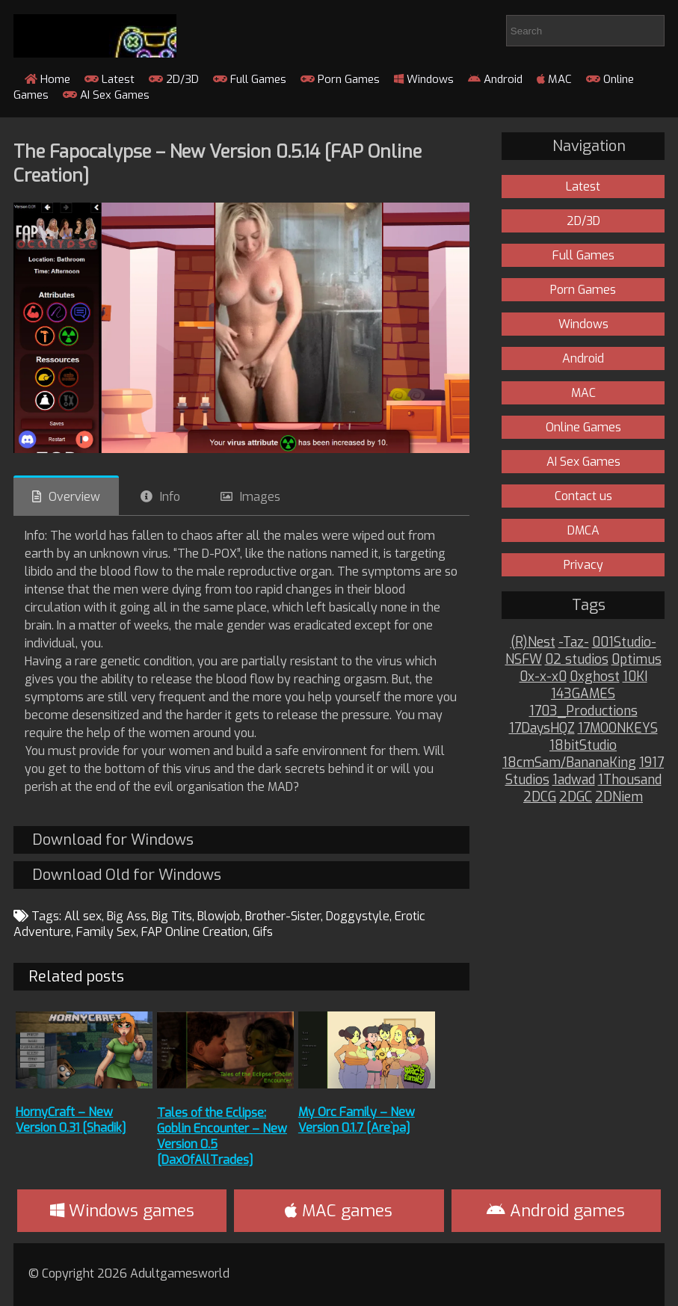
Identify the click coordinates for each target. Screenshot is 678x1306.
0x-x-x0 (543, 677)
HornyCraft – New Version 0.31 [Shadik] (71, 1120)
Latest (109, 79)
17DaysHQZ (542, 728)
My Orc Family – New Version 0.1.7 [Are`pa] (356, 1120)
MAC (554, 79)
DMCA (583, 530)
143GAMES (583, 694)
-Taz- (573, 642)
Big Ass (127, 916)
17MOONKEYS (618, 728)
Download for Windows (113, 840)
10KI (635, 677)
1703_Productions (583, 711)
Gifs (263, 932)
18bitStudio (583, 745)
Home (47, 79)
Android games (556, 1211)
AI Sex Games (106, 94)
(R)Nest (533, 642)
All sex (83, 916)
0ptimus (636, 659)
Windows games (122, 1211)
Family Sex (106, 932)
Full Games (249, 79)
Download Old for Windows (126, 875)
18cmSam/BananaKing (569, 762)
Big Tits (172, 916)
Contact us (583, 496)
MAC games (338, 1211)
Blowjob (218, 916)
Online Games (583, 427)
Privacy (583, 565)
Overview (74, 497)
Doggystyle (357, 916)
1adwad (573, 780)
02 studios (576, 659)
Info (170, 497)
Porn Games (340, 79)
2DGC (575, 797)
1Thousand (630, 780)
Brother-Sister (283, 916)
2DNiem (619, 797)
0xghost (595, 677)
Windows (424, 79)
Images (260, 497)
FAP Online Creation (194, 932)
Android (495, 79)
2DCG (539, 797)
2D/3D (174, 79)
